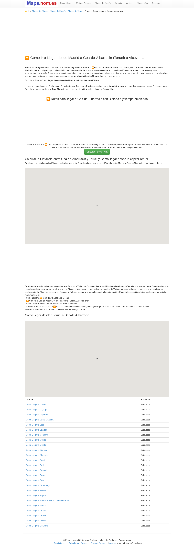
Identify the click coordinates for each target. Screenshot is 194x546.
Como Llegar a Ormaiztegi (38, 485)
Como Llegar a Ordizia (36, 465)
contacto (112, 543)
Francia (118, 3)
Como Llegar (66, 3)
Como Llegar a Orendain (37, 470)
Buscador (156, 3)
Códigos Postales (83, 3)
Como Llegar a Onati (35, 460)
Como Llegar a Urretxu (36, 516)
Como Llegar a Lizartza (36, 430)
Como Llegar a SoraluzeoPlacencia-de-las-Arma (47, 500)
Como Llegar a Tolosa (36, 505)
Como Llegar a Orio (35, 480)
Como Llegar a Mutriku (36, 445)
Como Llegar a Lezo (35, 425)
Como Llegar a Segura (36, 495)
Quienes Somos (98, 543)
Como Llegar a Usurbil (36, 521)
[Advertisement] (97, 30)
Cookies (85, 543)
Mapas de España (103, 3)
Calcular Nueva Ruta (97, 151)
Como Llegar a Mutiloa (36, 440)
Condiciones (59, 543)
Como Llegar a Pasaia (36, 490)
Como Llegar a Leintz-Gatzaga (39, 420)
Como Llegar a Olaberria (37, 455)
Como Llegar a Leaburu (36, 404)
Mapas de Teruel (75, 11)
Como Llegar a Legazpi (36, 410)
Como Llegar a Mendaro (37, 435)
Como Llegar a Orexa (35, 475)
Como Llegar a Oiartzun (36, 450)
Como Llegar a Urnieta (36, 511)
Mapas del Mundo (40, 11)
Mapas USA (142, 3)
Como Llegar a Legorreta (37, 415)
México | (129, 3)
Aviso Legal (74, 543)
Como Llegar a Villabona (37, 526)
